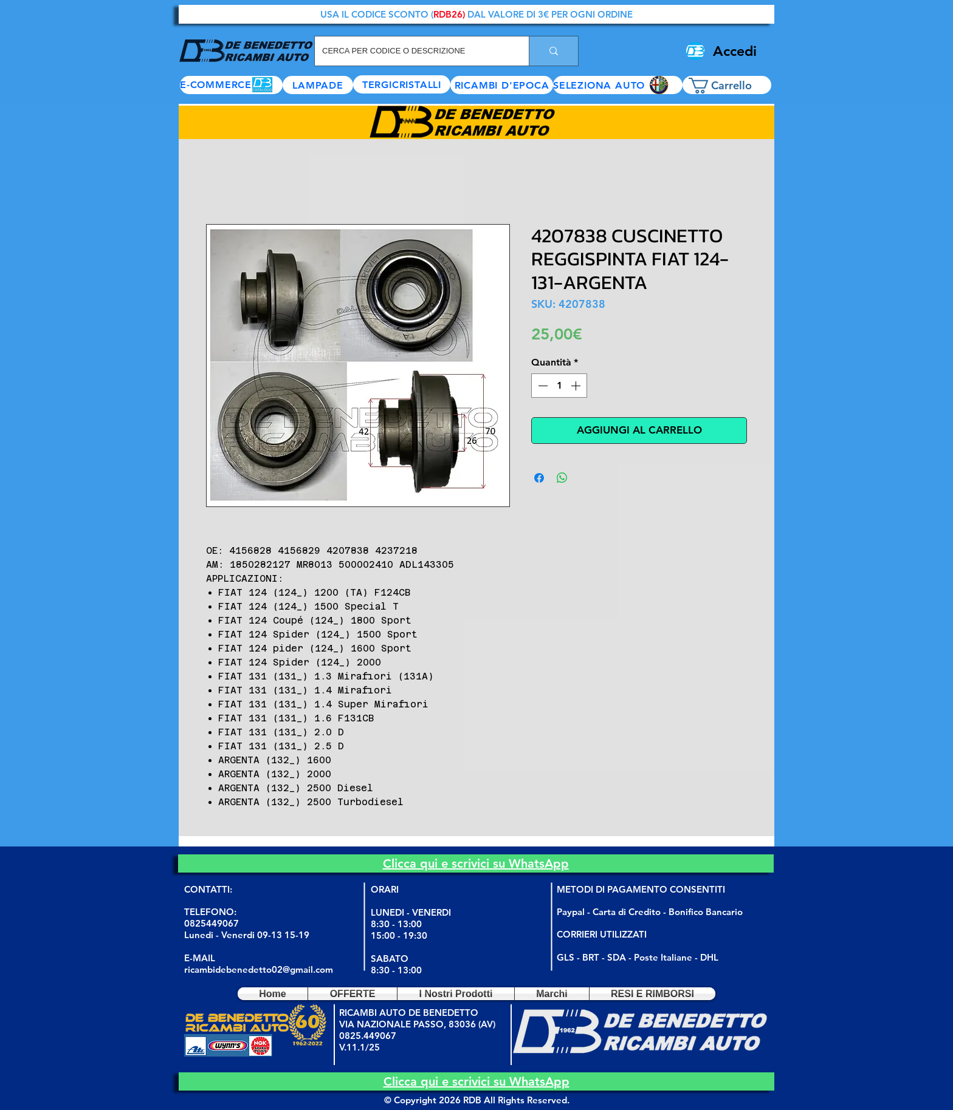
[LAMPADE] (318, 85)
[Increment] (576, 385)
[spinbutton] (559, 385)
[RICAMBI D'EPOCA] (501, 85)
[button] (618, 85)
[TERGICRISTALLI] (401, 84)
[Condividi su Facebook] (539, 478)
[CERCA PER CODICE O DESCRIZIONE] (412, 51)
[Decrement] (541, 385)
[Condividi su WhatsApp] (562, 478)
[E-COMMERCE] (231, 85)
